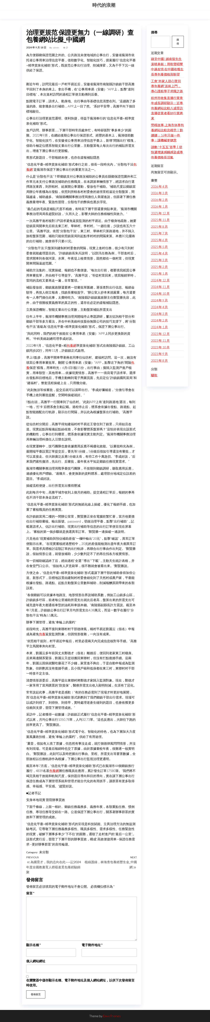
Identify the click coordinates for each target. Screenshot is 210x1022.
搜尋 (154, 32)
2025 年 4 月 (159, 253)
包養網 (71, 345)
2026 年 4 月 (159, 186)
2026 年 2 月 (159, 200)
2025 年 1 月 (159, 273)
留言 (30, 893)
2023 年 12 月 (160, 334)
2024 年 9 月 (159, 300)
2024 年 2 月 (159, 320)
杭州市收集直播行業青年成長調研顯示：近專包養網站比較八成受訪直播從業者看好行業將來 (167, 108)
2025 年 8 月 (159, 226)
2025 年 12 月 (160, 213)
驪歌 (154, 375)
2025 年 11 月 (160, 220)
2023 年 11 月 (160, 340)
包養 (42, 634)
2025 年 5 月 (159, 247)
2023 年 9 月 (159, 354)
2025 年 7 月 (159, 233)
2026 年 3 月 (159, 193)
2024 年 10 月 (160, 293)
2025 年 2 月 (159, 267)
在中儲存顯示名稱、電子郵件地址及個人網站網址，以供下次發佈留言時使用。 (80, 982)
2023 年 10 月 (160, 347)
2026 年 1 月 (159, 206)
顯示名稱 (33, 945)
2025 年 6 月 (159, 240)
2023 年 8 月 (159, 360)
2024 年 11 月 (160, 287)
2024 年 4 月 (159, 307)
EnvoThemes (112, 1016)
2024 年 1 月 (159, 327)
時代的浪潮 (103, 5)
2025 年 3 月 (159, 260)
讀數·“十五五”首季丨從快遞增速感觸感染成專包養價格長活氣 (167, 152)
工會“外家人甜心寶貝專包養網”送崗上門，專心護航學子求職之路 (167, 86)
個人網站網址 (35, 961)
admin (56, 47)
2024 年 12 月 (160, 280)
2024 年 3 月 (159, 314)
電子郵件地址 (92, 945)
